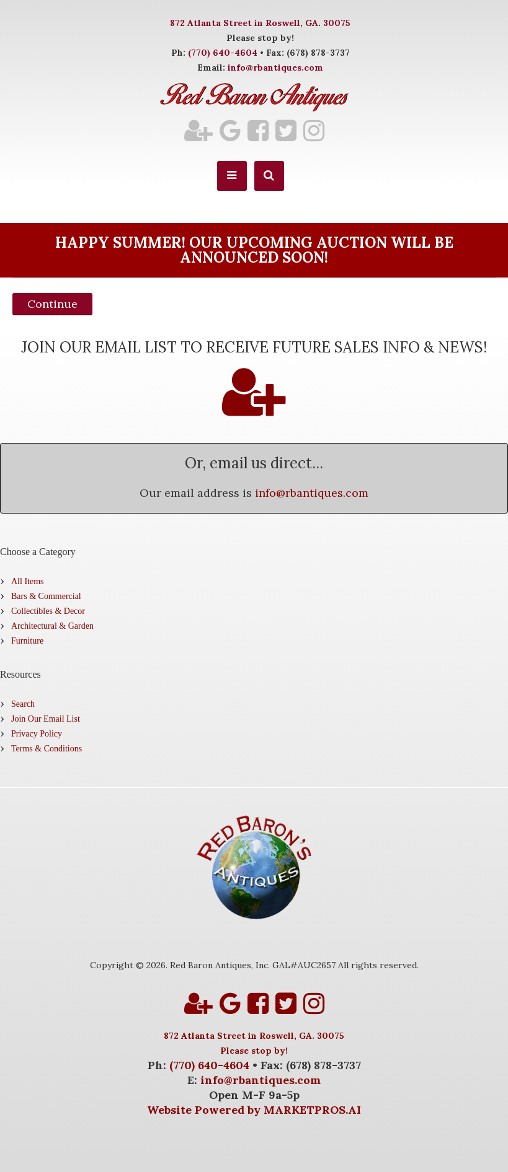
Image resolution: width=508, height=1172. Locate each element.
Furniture (27, 640)
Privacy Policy (36, 733)
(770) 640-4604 (222, 52)
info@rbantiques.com (275, 67)
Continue (52, 304)
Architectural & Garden (52, 626)
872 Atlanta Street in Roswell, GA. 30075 (260, 22)
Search (23, 704)
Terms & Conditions (46, 748)
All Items (27, 581)
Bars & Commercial (46, 596)
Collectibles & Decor (48, 611)
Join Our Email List (45, 719)
